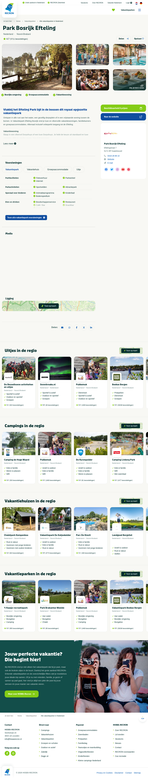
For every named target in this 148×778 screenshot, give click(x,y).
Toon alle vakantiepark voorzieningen (26, 217)
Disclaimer (119, 773)
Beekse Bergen (119, 384)
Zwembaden (83, 734)
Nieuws (118, 743)
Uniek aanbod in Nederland (33, 3)
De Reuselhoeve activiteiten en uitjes (18, 385)
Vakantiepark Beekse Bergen (127, 607)
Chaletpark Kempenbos (16, 535)
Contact (118, 747)
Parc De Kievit (83, 535)
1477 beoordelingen (125, 480)
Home (18, 21)
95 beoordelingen (52, 628)
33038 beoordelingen (125, 405)
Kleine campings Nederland (89, 760)
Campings (45, 730)
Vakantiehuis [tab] (33, 169)
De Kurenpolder (84, 459)
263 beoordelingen (16, 480)
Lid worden (119, 734)
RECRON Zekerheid (56, 3)
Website (111, 159)
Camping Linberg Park (123, 459)
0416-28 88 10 (114, 156)
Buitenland (54, 388)
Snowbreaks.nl (48, 384)
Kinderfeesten (83, 756)
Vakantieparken (132, 10)
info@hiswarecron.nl (13, 739)
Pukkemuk (81, 384)
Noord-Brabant (20, 390)
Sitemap (137, 773)
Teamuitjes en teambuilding (89, 747)
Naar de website (123, 117)
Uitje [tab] (79, 169)
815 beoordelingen (16, 405)
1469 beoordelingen (89, 405)
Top (142, 717)
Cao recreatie (120, 756)
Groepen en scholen (49, 743)
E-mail (110, 163)
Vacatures (84, 3)
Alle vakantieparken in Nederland (51, 21)
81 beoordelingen (88, 480)
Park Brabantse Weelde (52, 607)
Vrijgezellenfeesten (86, 752)
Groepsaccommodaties (87, 730)
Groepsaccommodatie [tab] (57, 169)
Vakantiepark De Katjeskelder (55, 535)
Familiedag (82, 743)
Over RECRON (97, 3)
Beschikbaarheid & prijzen (123, 108)
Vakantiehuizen (47, 734)
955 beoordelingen (16, 628)
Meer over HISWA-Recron (21, 694)
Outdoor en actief (48, 747)
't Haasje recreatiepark (16, 607)
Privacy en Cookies (105, 773)
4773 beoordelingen (53, 553)
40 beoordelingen (52, 405)
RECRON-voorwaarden (125, 752)
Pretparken (82, 739)
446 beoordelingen (88, 553)
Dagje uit (44, 756)
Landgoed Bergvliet (122, 535)
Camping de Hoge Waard (16, 459)
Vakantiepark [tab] (12, 169)
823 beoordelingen (16, 553)
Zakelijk (44, 752)
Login (129, 3)
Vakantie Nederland (115, 3)
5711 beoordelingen (19, 39)
